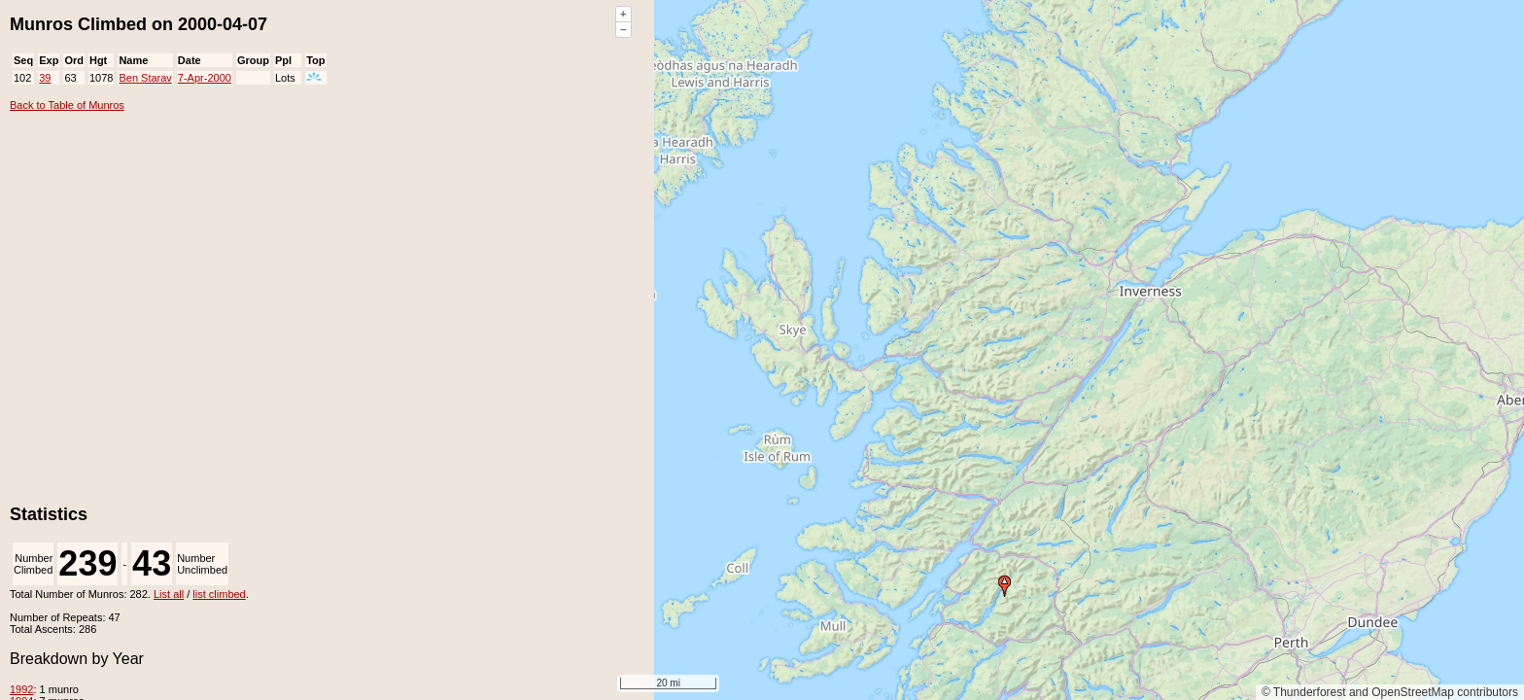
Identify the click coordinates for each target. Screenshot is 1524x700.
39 (45, 78)
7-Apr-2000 (204, 78)
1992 (21, 689)
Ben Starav (145, 78)
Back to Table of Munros (67, 105)
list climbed (218, 594)
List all (169, 594)
